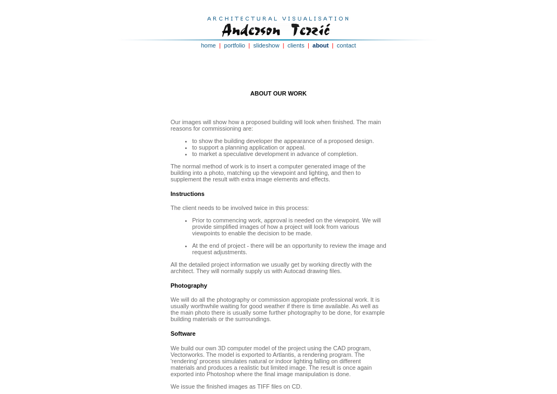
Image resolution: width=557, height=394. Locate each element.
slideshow (266, 45)
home (208, 45)
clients (296, 45)
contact (346, 45)
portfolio (234, 45)
